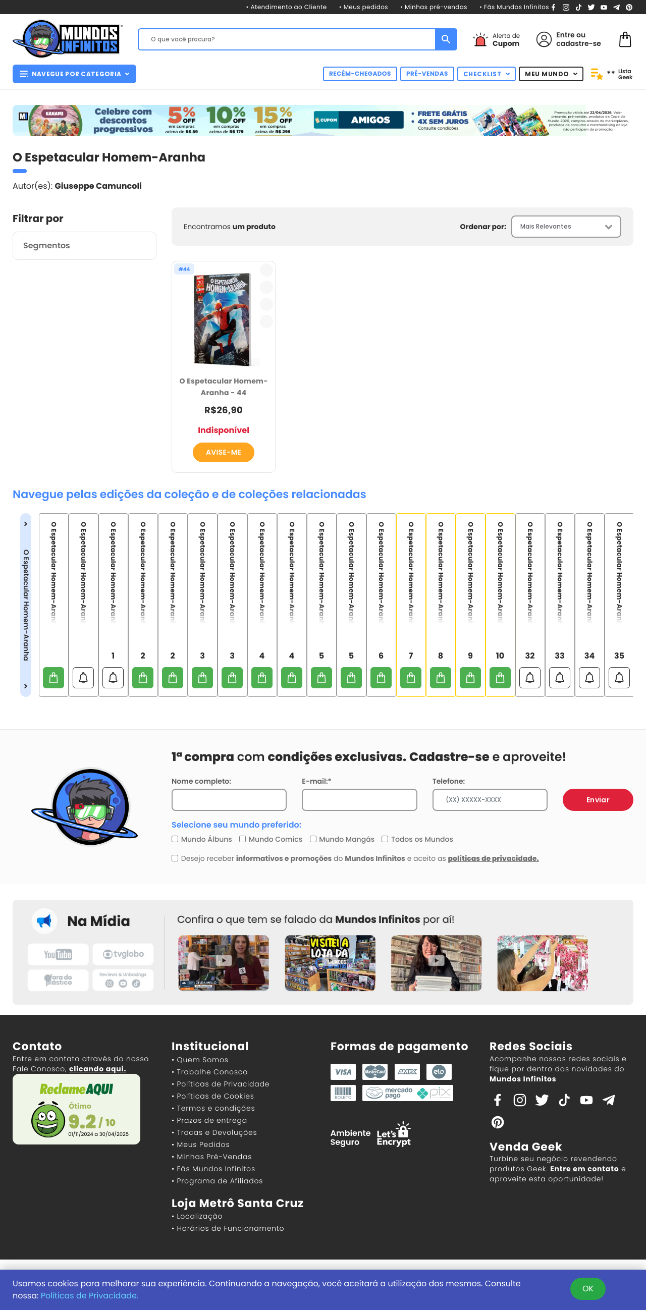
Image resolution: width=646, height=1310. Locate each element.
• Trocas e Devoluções (214, 1132)
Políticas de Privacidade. (90, 1295)
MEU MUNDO (551, 74)
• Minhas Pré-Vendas (212, 1157)
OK (588, 1288)
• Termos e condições (213, 1108)
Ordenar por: (483, 227)
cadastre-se (578, 43)
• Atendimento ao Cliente (286, 7)
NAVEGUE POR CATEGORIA (74, 74)
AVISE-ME (223, 452)
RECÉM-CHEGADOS (360, 74)
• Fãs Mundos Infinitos (514, 7)
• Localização (197, 1216)
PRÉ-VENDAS (427, 74)
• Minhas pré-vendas (433, 7)
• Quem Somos (200, 1060)
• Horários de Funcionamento (228, 1228)
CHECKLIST (486, 74)
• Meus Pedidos (201, 1144)
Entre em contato (584, 1169)
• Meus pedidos (363, 7)
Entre (565, 35)
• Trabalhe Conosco (210, 1072)
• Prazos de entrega (209, 1120)
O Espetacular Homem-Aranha (25, 605)
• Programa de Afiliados (217, 1181)
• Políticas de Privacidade (221, 1084)
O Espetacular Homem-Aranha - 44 (224, 387)
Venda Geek (526, 1147)
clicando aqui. (97, 1069)
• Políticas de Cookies (213, 1096)
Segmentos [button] (46, 245)
